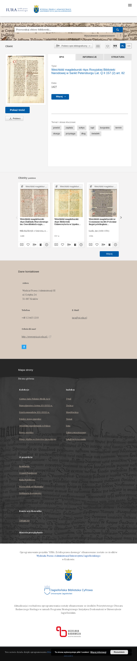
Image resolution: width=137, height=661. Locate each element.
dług (83, 133)
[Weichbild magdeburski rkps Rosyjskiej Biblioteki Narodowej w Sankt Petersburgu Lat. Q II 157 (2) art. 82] (25, 79)
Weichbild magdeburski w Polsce (35, 425)
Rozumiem (119, 652)
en (128, 46)
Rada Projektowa (27, 479)
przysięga (70, 133)
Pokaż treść (17, 109)
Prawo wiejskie (26, 432)
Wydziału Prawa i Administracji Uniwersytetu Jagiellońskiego (68, 555)
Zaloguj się (24, 520)
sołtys (82, 127)
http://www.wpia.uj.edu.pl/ (36, 336)
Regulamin (24, 466)
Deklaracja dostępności (30, 493)
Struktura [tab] (117, 57)
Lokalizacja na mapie (76, 439)
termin (118, 127)
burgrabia (104, 127)
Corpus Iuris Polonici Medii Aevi (34, 398)
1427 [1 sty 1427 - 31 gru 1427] (54, 86)
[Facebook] (24, 346)
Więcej (109, 254)
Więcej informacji (98, 652)
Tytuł (68, 398)
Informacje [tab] (90, 57)
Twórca (69, 405)
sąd (92, 127)
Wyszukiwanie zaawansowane (99, 36)
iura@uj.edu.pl (79, 317)
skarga (56, 133)
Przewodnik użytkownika (31, 486)
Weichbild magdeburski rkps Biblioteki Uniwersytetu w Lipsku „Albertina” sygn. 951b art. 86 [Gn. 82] (68, 222)
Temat (69, 419)
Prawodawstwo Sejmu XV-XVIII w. (36, 405)
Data (68, 425)
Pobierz (14, 118)
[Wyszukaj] (118, 29)
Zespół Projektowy (28, 473)
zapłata (69, 127)
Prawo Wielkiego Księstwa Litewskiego (37, 439)
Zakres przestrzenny (76, 432)
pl (122, 46)
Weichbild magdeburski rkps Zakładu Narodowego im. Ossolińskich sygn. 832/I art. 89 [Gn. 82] (34, 222)
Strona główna (26, 378)
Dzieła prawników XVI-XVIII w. (34, 412)
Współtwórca (72, 412)
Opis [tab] (61, 57)
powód (56, 127)
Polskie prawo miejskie (30, 419)
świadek (95, 133)
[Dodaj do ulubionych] (107, 46)
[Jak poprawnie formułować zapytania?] (120, 35)
